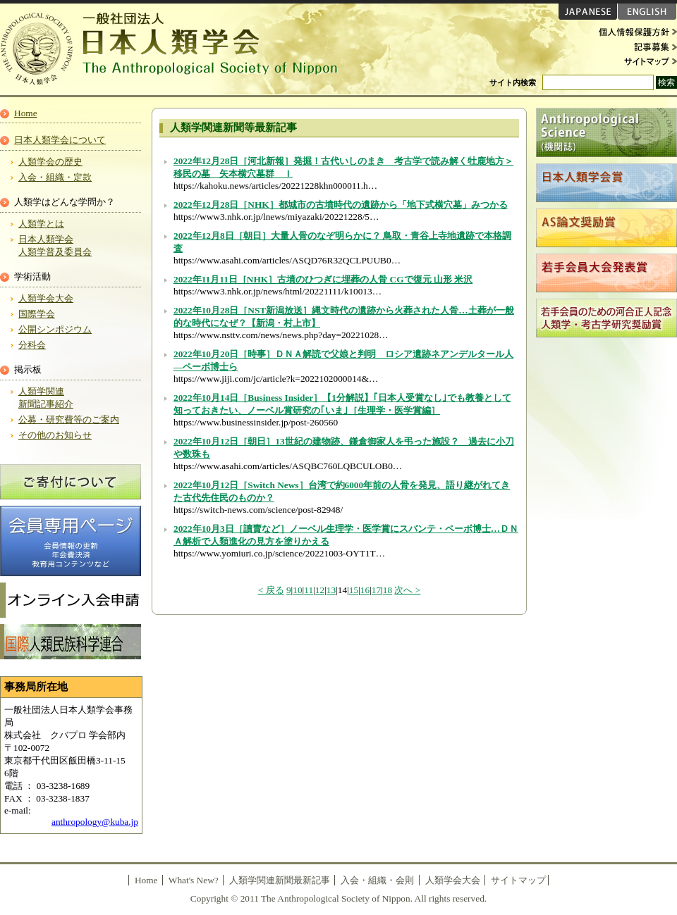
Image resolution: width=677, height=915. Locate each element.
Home (25, 113)
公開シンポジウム (55, 329)
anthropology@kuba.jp (94, 821)
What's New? (194, 880)
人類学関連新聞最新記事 (279, 880)
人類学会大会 (45, 298)
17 (376, 590)
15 (353, 590)
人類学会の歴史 (50, 161)
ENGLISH (647, 12)
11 (308, 590)
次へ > (407, 590)
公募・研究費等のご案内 (68, 419)
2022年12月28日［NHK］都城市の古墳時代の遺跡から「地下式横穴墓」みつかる (340, 204)
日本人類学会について (60, 140)
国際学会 (36, 314)
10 (297, 590)
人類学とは (41, 223)
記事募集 (634, 46)
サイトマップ (634, 61)
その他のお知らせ (55, 435)
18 (387, 590)
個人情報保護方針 (634, 32)
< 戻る (271, 590)
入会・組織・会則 (377, 880)
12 (319, 590)
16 (365, 590)
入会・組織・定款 (55, 177)
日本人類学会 (176, 49)
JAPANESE (588, 12)
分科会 (32, 345)
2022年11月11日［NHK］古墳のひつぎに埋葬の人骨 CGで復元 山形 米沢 (322, 279)
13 (331, 590)
